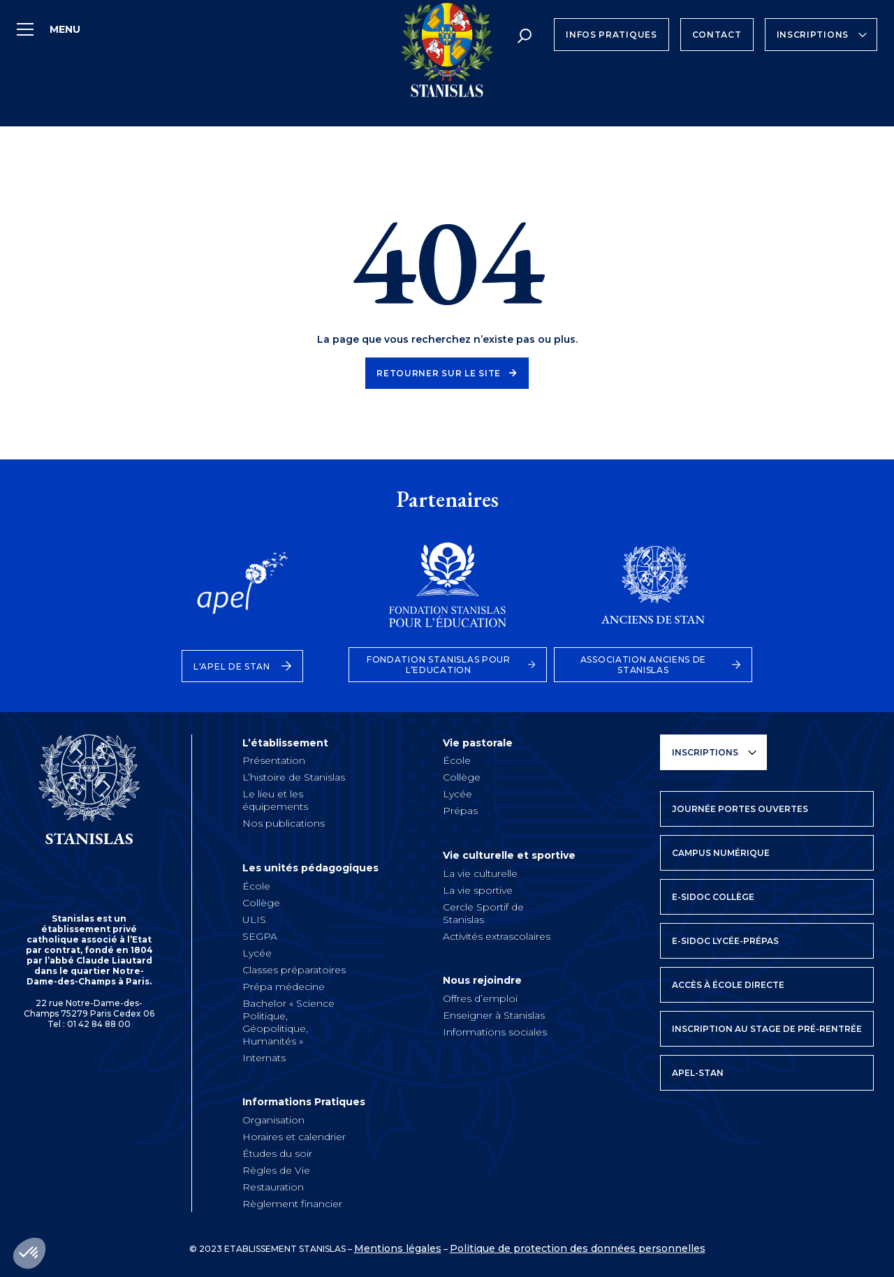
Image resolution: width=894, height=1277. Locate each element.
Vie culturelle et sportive (517, 855)
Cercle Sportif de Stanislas (483, 911)
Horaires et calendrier (294, 1134)
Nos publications (283, 822)
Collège (261, 900)
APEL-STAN (698, 1073)
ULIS (254, 917)
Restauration (273, 1184)
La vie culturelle (480, 871)
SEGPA (259, 934)
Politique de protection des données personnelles (577, 1245)
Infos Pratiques (611, 34)
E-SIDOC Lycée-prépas (725, 941)
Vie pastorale (485, 743)
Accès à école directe (728, 985)
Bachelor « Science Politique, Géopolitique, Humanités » (288, 1020)
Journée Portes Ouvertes (740, 809)
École (256, 884)
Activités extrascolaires (496, 934)
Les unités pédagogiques (318, 867)
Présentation (273, 759)
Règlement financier (292, 1201)
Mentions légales (397, 1245)
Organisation (273, 1117)
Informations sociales (495, 1029)
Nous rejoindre (490, 979)
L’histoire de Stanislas (293, 776)
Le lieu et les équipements (275, 799)
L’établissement (293, 743)
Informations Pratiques (311, 1100)
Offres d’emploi (480, 995)
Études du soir (277, 1150)
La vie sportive (478, 888)
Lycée (257, 951)
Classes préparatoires (294, 967)
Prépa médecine (283, 984)
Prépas (460, 810)
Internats (264, 1055)
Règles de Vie (276, 1167)
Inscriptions (813, 34)
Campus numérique (721, 853)
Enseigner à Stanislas (494, 1012)
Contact (717, 34)
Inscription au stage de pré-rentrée (767, 1029)
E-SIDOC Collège (713, 897)
